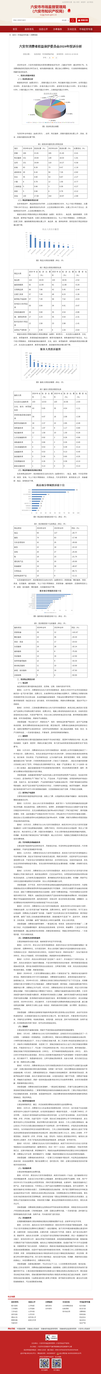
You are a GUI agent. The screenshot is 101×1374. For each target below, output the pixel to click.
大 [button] (49, 58)
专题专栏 (14, 1323)
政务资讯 (29, 29)
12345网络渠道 (67, 1306)
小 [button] (56, 58)
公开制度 (31, 1306)
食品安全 (82, 1320)
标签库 (83, 2)
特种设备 (82, 1314)
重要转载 (14, 1320)
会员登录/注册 (67, 2)
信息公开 (43, 29)
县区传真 (14, 1314)
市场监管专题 (86, 29)
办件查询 (48, 1308)
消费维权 (34, 35)
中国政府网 (21, 1329)
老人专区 (76, 2)
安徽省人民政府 (33, 1329)
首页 (15, 29)
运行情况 (90, 2)
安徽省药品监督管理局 (68, 1329)
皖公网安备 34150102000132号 (69, 1353)
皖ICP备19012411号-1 (28, 1353)
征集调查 (65, 1308)
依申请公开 (32, 1317)
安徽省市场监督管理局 (49, 1329)
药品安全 (82, 1317)
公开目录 (31, 1314)
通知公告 (14, 1317)
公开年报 (31, 1311)
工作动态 (14, 1311)
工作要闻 (14, 1308)
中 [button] (53, 58)
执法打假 (82, 1308)
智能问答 (83, 20)
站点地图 (58, 1357)
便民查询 (48, 1306)
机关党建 (82, 1306)
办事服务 (57, 29)
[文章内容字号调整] (50, 57)
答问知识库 (66, 1311)
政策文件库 (32, 1320)
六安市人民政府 (84, 1329)
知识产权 (82, 1323)
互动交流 (71, 29)
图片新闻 (14, 1306)
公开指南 (31, 1308)
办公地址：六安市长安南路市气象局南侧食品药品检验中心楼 (51, 1346)
